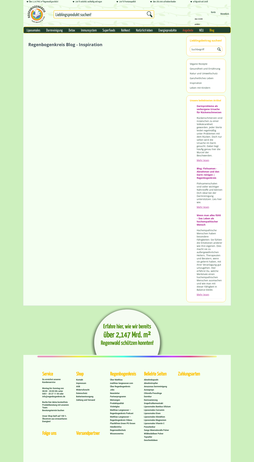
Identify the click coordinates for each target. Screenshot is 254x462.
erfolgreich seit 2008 (199, 1)
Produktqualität (117, 403)
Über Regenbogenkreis (120, 386)
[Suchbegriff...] (104, 14)
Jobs (112, 390)
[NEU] (201, 30)
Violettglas (115, 406)
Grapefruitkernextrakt (153, 403)
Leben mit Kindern (200, 87)
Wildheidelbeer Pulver (153, 434)
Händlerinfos (116, 427)
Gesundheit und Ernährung (205, 68)
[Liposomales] (33, 30)
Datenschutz (81, 393)
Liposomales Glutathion (154, 417)
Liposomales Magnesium (155, 420)
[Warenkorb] (225, 15)
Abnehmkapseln (151, 380)
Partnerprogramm (118, 396)
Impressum (81, 383)
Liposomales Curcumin (154, 410)
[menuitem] (104, 15)
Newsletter (115, 393)
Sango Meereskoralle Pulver (156, 430)
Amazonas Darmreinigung (155, 386)
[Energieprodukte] (168, 30)
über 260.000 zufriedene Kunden (163, 1)
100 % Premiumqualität (126, 1)
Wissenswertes (117, 434)
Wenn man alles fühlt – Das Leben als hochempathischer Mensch (209, 220)
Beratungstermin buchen (53, 410)
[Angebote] (188, 30)
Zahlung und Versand (85, 400)
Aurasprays (149, 390)
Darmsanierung (151, 400)
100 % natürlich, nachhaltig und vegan (87, 1)
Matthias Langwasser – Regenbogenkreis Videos (121, 418)
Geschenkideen (151, 440)
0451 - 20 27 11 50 (51, 394)
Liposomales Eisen (152, 413)
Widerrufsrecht (83, 390)
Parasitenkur (149, 427)
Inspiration (196, 83)
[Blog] (212, 30)
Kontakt (79, 380)
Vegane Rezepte (198, 63)
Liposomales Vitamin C (154, 423)
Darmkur (148, 396)
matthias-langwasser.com (121, 383)
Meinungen (115, 400)
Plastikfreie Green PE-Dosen (122, 423)
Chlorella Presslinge (153, 393)
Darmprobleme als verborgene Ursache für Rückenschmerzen (209, 109)
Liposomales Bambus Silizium (157, 406)
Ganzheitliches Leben (202, 78)
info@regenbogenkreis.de (53, 396)
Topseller (148, 437)
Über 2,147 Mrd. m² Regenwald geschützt (42, 1)
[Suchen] (149, 14)
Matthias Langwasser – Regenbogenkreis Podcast (121, 412)
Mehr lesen (203, 160)
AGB (78, 386)
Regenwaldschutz (118, 430)
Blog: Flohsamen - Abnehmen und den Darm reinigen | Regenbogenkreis (208, 173)
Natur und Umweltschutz (204, 73)
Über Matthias (116, 380)
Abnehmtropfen (151, 383)
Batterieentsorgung (84, 396)
